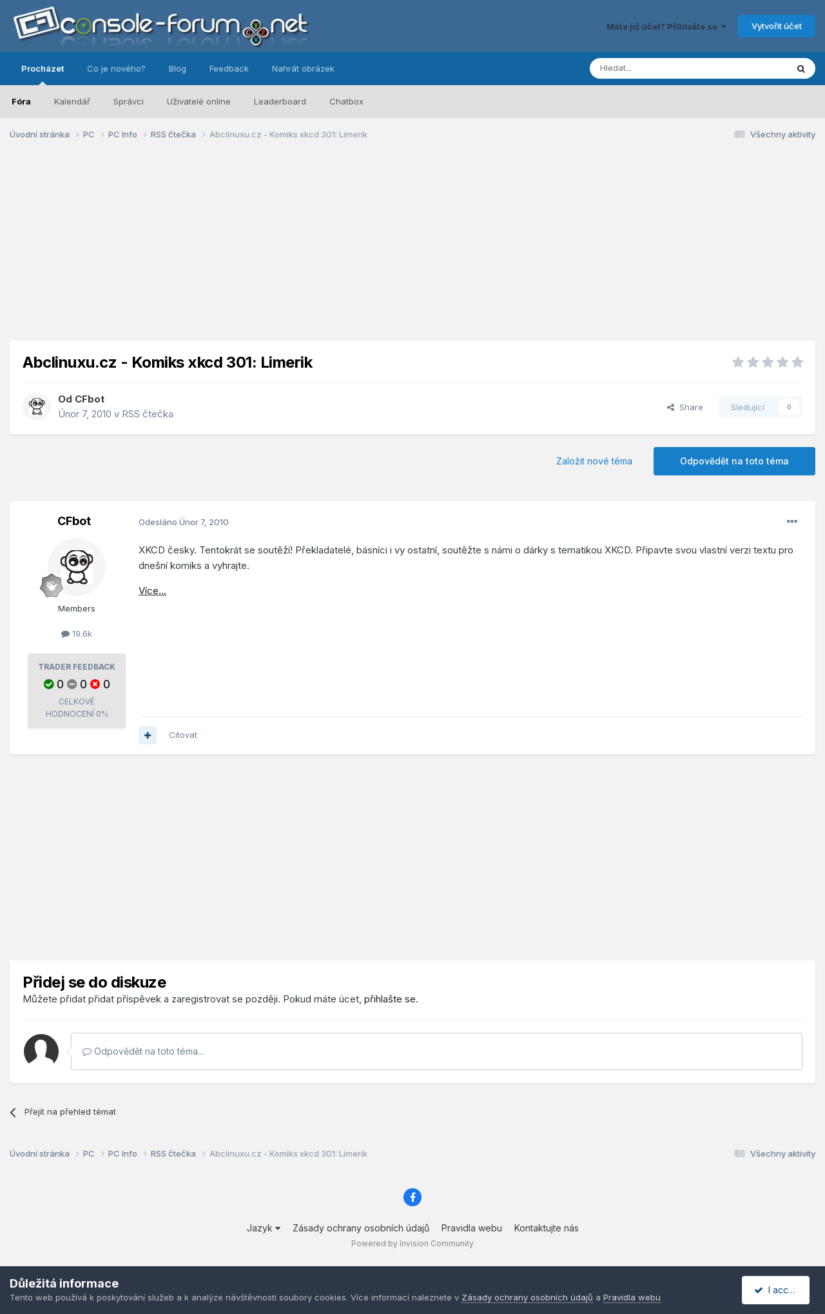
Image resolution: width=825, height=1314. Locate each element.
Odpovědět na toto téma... (143, 1051)
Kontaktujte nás (546, 1227)
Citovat (183, 735)
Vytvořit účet (777, 26)
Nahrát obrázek (303, 68)
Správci (128, 101)
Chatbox (346, 101)
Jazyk (263, 1227)
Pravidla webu (472, 1227)
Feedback (229, 68)
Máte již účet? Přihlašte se (666, 26)
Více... (152, 590)
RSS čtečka (147, 414)
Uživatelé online (199, 101)
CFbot (89, 399)
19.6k (76, 633)
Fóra (21, 101)
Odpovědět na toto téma (734, 460)
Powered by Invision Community (412, 1243)
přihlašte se (390, 999)
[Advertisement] (412, 250)
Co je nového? (116, 68)
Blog (177, 68)
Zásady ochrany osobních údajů (361, 1227)
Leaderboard (280, 101)
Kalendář (72, 101)
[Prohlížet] (656, 68)
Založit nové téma (594, 460)
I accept (777, 1289)
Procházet (42, 74)
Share (685, 407)
